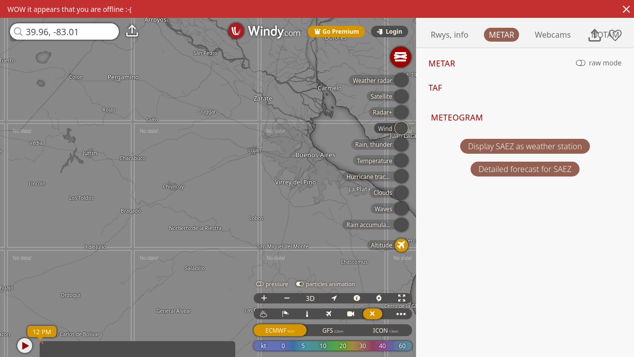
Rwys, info (483, 34)
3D (328, 298)
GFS (350, 330)
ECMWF (298, 330)
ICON (404, 330)
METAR (535, 34)
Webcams (587, 34)
